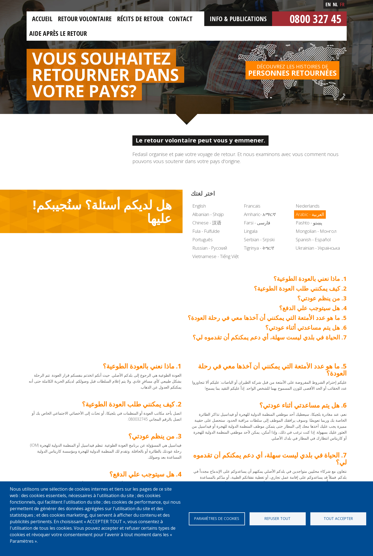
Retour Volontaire (84, 18)
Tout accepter (338, 518)
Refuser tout (277, 518)
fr (342, 4)
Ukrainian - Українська (318, 248)
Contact (181, 18)
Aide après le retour (58, 33)
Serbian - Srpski (259, 239)
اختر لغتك (203, 193)
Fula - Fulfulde (206, 231)
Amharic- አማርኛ (260, 214)
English (199, 206)
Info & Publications (238, 18)
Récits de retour (140, 18)
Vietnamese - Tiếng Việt (215, 256)
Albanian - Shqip (208, 214)
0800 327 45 (315, 18)
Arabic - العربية (310, 214)
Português (202, 239)
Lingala (250, 231)
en (328, 4)
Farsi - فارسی (257, 223)
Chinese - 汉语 (206, 223)
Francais (252, 206)
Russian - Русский (209, 248)
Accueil (42, 18)
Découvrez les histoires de (292, 70)
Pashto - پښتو (309, 223)
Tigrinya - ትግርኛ (259, 248)
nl (335, 4)
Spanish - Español (313, 239)
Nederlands (308, 206)
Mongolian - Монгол (316, 231)
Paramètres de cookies (216, 518)
